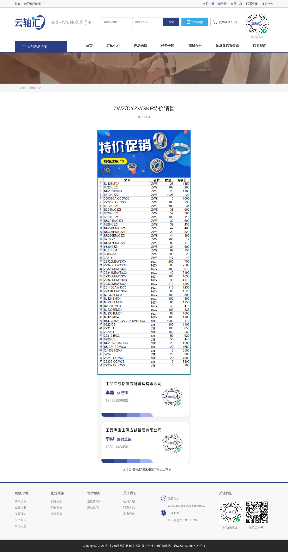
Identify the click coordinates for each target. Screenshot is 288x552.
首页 (89, 46)
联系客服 (252, 3)
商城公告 (195, 46)
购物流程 (20, 501)
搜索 (171, 22)
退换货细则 (94, 501)
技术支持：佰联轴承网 (156, 545)
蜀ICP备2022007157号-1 (189, 545)
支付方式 (20, 520)
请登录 (222, 3)
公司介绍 (129, 501)
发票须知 (20, 513)
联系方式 (129, 507)
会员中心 (236, 3)
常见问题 (20, 526)
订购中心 (113, 46)
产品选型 (140, 46)
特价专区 (167, 46)
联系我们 (259, 46)
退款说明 (93, 507)
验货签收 (56, 513)
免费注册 (20, 507)
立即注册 (208, 3)
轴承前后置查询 (227, 46)
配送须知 (56, 507)
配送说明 (56, 501)
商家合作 (267, 3)
